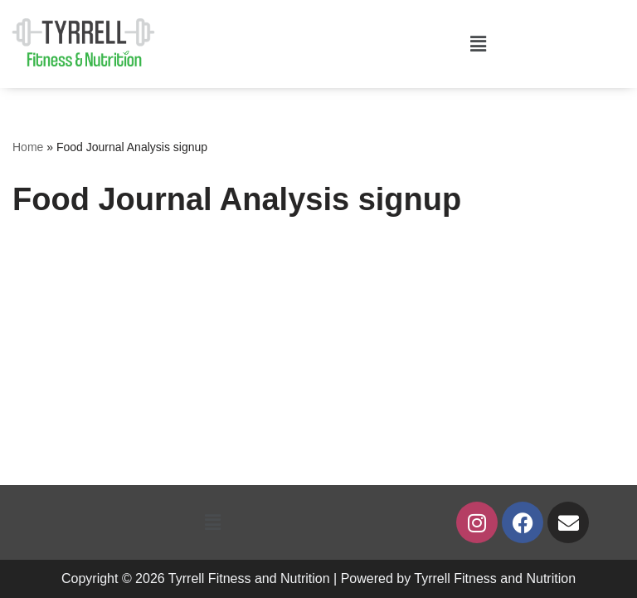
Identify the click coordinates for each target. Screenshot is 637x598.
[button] (478, 44)
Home (27, 147)
